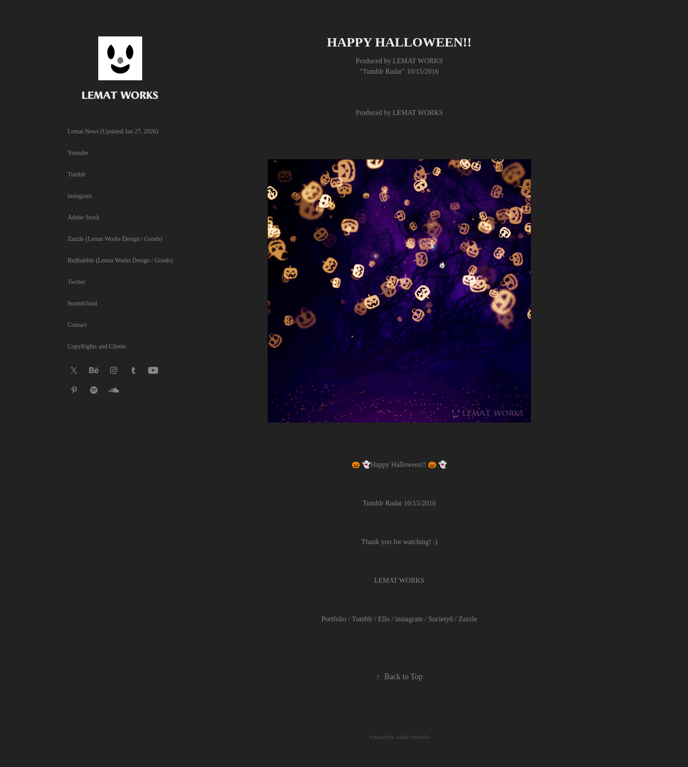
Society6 (440, 619)
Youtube (78, 153)
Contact (77, 325)
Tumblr (77, 174)
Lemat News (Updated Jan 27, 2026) (113, 131)
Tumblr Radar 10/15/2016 (399, 503)
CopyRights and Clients (97, 346)
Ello (384, 619)
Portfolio (334, 619)
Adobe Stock (84, 217)
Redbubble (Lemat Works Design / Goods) (120, 260)
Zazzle (468, 619)
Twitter (76, 282)
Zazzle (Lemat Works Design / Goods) (115, 239)
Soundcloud (82, 303)
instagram (80, 196)
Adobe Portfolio (412, 737)
